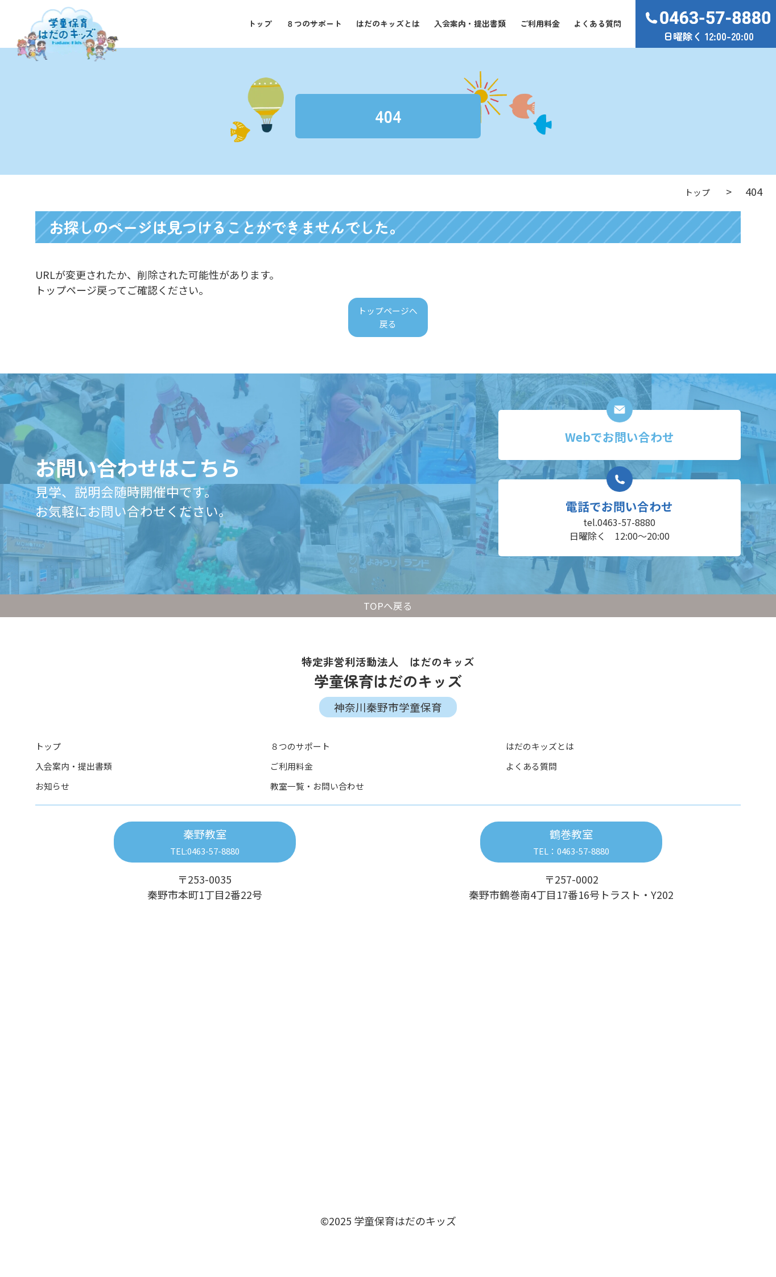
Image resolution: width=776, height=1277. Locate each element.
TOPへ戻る (388, 626)
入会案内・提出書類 (470, 23)
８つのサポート (314, 23)
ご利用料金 (540, 23)
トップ (260, 23)
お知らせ (55, 806)
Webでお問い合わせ (619, 444)
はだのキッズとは (388, 23)
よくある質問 (597, 23)
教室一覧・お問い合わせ (326, 806)
